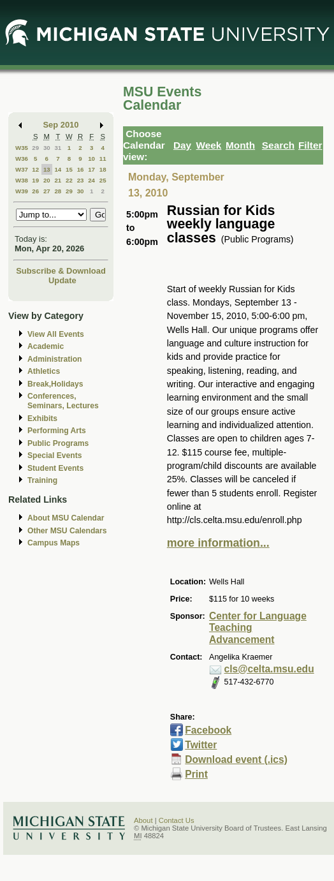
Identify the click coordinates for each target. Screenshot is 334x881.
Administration (54, 359)
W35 (21, 147)
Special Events (54, 455)
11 (102, 158)
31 (57, 147)
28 (57, 191)
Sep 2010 (61, 125)
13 (46, 169)
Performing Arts (56, 430)
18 (102, 169)
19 (35, 180)
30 (46, 147)
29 (35, 147)
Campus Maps (53, 542)
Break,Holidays (55, 384)
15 (69, 169)
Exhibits (42, 418)
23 (80, 180)
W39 (21, 191)
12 (35, 169)
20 (46, 180)
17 (91, 169)
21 (57, 180)
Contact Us (176, 820)
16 (80, 169)
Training (42, 480)
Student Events (55, 468)
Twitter (201, 744)
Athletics (43, 371)
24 (91, 180)
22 (69, 180)
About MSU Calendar (65, 518)
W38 (21, 180)
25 (102, 180)
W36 (21, 158)
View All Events (55, 334)
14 (57, 169)
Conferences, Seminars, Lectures (63, 401)
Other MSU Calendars (67, 530)
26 (35, 191)
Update (62, 280)
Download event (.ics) (236, 759)
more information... (218, 543)
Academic (45, 346)
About (143, 820)
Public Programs (58, 443)
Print (196, 774)
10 (91, 158)
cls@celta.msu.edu (269, 668)
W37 (21, 169)
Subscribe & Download (61, 271)
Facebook (208, 730)
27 (46, 191)
